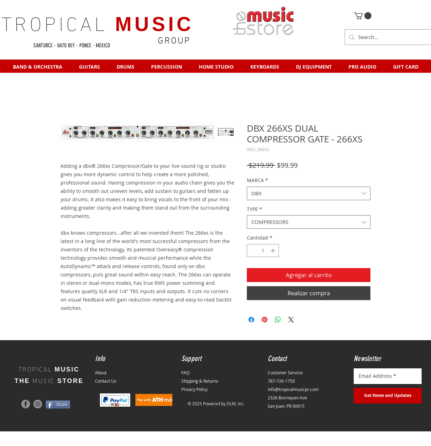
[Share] (58, 404)
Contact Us (105, 381)
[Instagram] (37, 404)
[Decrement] (252, 250)
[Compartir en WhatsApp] (278, 319)
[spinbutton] (263, 250)
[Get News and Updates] (388, 396)
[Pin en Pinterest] (264, 319)
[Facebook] (25, 404)
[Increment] (273, 250)
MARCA (257, 180)
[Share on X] (291, 319)
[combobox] (308, 193)
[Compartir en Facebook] (251, 319)
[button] (362, 15)
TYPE (254, 209)
